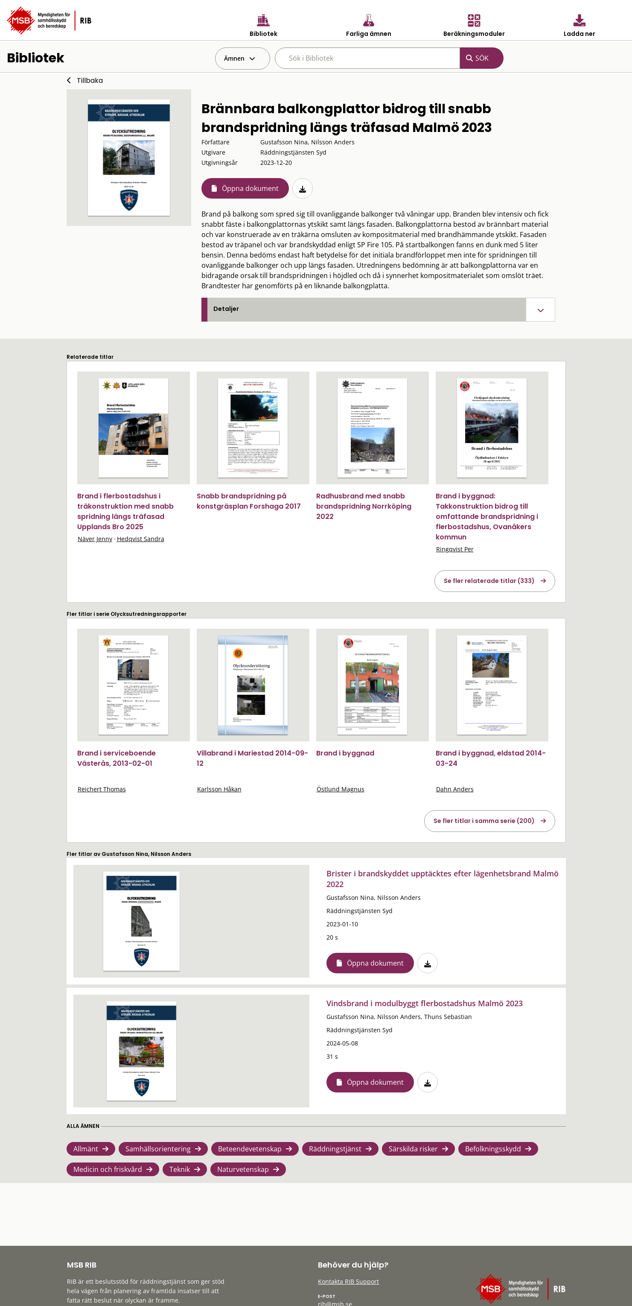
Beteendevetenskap (250, 1149)
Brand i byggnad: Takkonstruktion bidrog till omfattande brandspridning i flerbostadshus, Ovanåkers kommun (487, 516)
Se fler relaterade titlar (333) (489, 581)
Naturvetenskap (243, 1169)
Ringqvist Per (455, 549)
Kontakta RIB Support (348, 1281)
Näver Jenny (95, 539)
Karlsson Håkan (219, 789)
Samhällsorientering (158, 1149)
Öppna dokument (250, 188)
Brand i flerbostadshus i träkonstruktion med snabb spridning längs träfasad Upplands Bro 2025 (125, 511)
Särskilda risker (413, 1149)
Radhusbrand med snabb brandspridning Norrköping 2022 (363, 506)
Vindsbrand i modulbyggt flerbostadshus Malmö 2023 (424, 1003)
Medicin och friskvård (107, 1169)
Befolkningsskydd (493, 1149)
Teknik (179, 1169)
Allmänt (85, 1149)
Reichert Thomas (102, 789)
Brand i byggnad (345, 753)
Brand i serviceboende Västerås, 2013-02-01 (116, 758)
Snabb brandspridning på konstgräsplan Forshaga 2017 (249, 501)
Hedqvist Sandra (140, 539)
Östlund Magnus (340, 789)
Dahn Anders (455, 789)
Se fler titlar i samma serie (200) (484, 821)
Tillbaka (90, 80)
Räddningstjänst (335, 1149)
